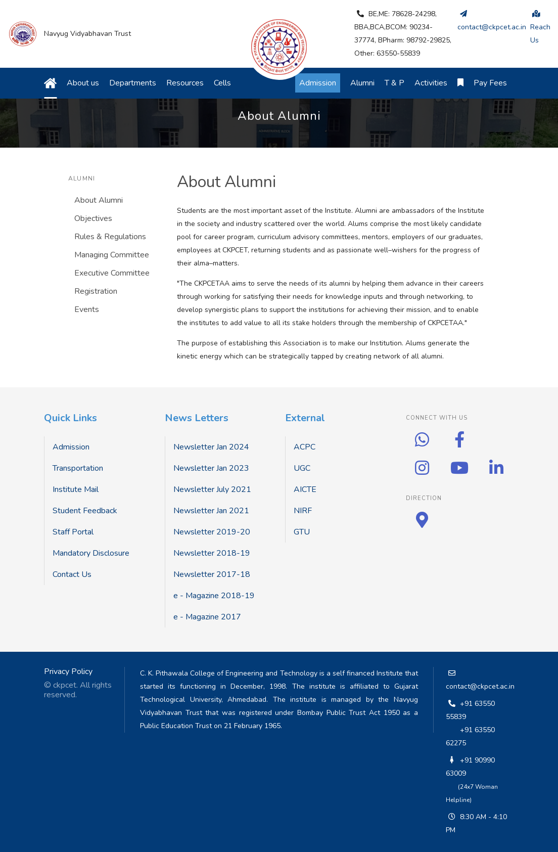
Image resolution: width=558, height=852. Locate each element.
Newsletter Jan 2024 (211, 447)
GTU (302, 531)
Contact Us (72, 574)
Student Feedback (85, 510)
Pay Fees (490, 82)
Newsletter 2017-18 (211, 574)
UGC (302, 468)
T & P (394, 82)
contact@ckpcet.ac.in (480, 686)
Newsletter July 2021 (212, 489)
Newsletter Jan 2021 (211, 510)
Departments (132, 82)
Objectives (93, 218)
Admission (71, 447)
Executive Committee (112, 273)
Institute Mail (76, 489)
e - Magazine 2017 (207, 616)
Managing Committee (111, 254)
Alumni (362, 82)
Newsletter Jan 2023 (211, 468)
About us (83, 82)
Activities (430, 82)
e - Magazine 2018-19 (214, 595)
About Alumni (98, 200)
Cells (222, 82)
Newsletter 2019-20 (211, 531)
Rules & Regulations (110, 236)
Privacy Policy (68, 671)
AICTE (305, 489)
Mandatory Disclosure (91, 553)
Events (86, 309)
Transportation (78, 468)
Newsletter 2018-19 (211, 553)
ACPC (304, 447)
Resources (185, 82)
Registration (95, 291)
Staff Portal (73, 531)
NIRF (303, 510)
